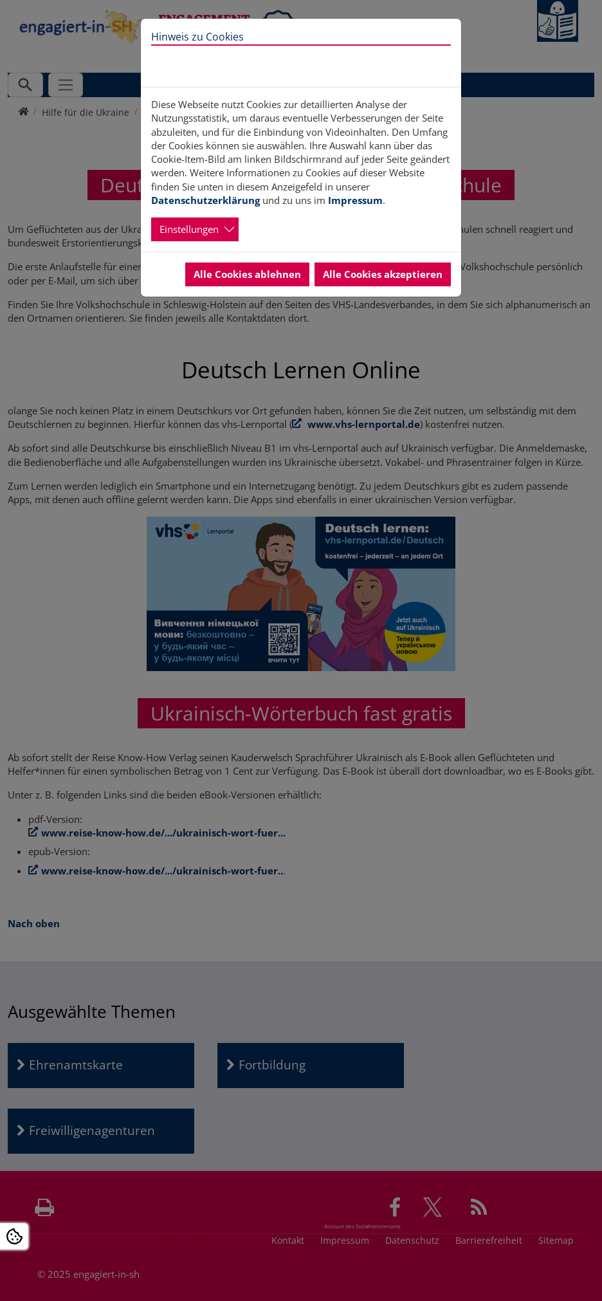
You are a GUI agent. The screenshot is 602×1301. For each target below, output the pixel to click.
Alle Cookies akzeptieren (382, 274)
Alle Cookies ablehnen (247, 274)
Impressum (355, 200)
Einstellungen (189, 229)
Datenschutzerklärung (205, 200)
